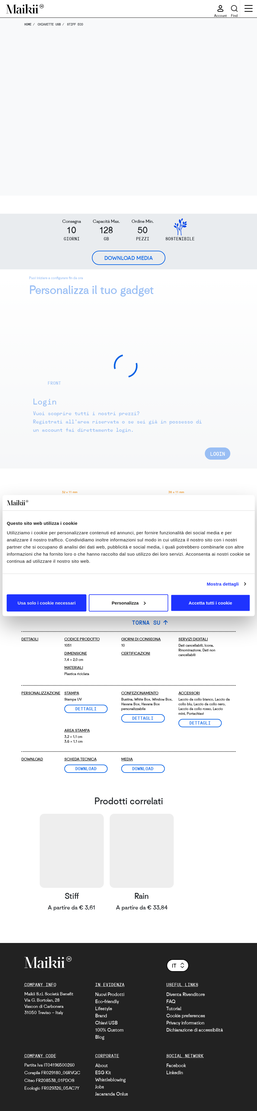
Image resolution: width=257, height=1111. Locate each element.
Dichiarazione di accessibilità (194, 1030)
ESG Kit (103, 1072)
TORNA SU (146, 622)
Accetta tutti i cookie (210, 602)
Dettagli (86, 708)
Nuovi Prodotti (109, 994)
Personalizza (129, 602)
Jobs (99, 1087)
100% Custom (109, 1030)
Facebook (176, 1065)
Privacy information (185, 1023)
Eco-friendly (107, 1001)
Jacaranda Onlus (111, 1094)
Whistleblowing (110, 1080)
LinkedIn (174, 1072)
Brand (101, 1016)
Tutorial (173, 1008)
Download (86, 768)
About (101, 1065)
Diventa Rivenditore (185, 994)
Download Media (128, 258)
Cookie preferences (185, 1016)
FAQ (170, 1001)
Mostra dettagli (223, 583)
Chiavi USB (106, 1023)
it (178, 965)
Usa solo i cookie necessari (46, 602)
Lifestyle (103, 1008)
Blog (99, 1037)
